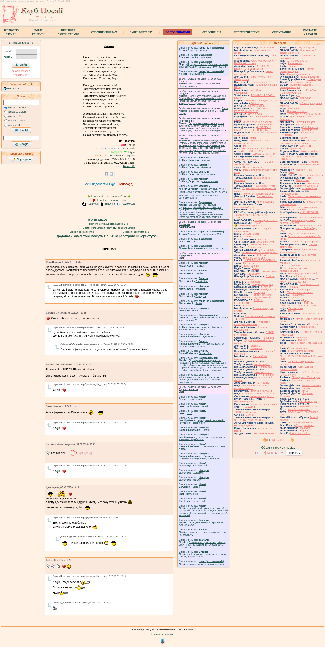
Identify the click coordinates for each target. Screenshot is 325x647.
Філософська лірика (122, 155)
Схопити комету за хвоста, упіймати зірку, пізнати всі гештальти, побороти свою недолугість (202, 544)
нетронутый (199, 501)
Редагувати (93, 204)
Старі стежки (255, 281)
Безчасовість (205, 353)
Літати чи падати (297, 199)
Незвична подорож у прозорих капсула (296, 86)
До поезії (262, 239)
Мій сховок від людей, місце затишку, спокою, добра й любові (203, 555)
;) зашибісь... (204, 50)
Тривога (254, 209)
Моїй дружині (268, 289)
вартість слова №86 (311, 217)
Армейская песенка (299, 409)
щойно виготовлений (197, 406)
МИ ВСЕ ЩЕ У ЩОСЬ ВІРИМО (259, 148)
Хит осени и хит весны (300, 292)
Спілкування (281, 32)
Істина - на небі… (300, 433)
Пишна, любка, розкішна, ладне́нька (207, 564)
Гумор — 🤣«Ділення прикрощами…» (250, 224)
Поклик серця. (304, 289)
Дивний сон (265, 367)
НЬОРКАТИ (198, 310)
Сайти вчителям (141, 32)
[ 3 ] (279, 439)
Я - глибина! (299, 209)
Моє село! (294, 108)
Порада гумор (269, 271)
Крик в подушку (265, 201)
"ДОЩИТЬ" (263, 383)
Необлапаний (200, 465)
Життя (255, 268)
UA (37, 16)
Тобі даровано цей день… (253, 157)
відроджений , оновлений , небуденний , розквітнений (202, 421)
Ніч (250, 313)
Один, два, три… (304, 425)
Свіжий (196, 487)
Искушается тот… (297, 111)
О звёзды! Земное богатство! (258, 393)
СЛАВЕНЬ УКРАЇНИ (264, 153)
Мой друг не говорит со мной (298, 256)
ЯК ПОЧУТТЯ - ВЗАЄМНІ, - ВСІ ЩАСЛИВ (254, 67)
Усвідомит (198, 480)
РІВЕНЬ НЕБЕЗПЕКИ (248, 301)
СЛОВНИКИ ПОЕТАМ (104, 32)
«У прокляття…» (309, 284)
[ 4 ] (283, 439)
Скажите (255, 345)
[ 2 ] (274, 439)
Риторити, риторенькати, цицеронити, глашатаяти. (199, 457)
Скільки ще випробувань (263, 404)
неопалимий (192, 494)
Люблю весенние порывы (257, 122)
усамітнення (205, 57)
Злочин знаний (304, 124)
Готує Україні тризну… (302, 82)
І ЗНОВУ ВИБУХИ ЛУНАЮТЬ (253, 418)
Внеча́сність (202, 281)
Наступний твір (118, 196)
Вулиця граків (307, 47)
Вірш (131, 152)
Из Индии (301, 337)
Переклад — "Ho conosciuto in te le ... (299, 51)
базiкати (206, 167)
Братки (306, 388)
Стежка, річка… (308, 326)
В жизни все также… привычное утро (295, 269)
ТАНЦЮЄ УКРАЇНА (245, 412)
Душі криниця (266, 375)
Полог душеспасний (309, 225)
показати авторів (126, 228)
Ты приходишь (258, 82)
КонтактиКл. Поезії (310, 32)
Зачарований (264, 124)
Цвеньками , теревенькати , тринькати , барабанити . (202, 438)
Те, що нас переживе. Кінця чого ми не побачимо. (202, 345)
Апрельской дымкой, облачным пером (297, 221)
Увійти (21, 65)
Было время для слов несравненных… (250, 387)
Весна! (292, 311)
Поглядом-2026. (289, 193)
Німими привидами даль (297, 70)
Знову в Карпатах (305, 122)
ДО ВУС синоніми (178, 32)
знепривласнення (214, 248)
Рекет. (196, 241)
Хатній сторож (262, 364)
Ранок (246, 145)
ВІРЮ (303, 137)
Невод (294, 297)
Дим (293, 329)
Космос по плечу (311, 385)
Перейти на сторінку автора (111, 200)
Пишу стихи (302, 180)
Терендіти (201, 296)
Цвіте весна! (295, 63)
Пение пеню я (304, 169)
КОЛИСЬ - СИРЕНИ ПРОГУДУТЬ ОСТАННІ (298, 304)
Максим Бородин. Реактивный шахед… (298, 141)
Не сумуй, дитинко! (245, 425)
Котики (253, 137)
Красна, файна (196, 74)
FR (44, 16)
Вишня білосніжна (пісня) (253, 400)
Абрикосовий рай (244, 207)
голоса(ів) (125, 184)
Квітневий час (309, 188)
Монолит (305, 428)
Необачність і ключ (264, 433)
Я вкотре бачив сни (254, 257)
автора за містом (17, 112)
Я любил (266, 287)
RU (50, 16)
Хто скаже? (253, 273)
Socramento (297, 295)
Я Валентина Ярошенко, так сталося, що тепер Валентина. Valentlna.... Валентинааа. (201, 379)
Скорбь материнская (301, 422)
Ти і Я (310, 177)
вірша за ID (14, 125)
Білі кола (248, 305)
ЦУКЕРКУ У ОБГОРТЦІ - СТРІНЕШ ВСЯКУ (252, 128)
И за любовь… (268, 47)
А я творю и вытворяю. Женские (252, 323)
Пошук (22, 130)
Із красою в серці (263, 372)
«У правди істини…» (265, 220)
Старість (314, 161)
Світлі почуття (310, 127)
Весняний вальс (308, 406)
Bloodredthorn (13, 88)
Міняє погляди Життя (311, 175)
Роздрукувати (128, 204)
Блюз (305, 390)
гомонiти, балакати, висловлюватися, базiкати (200, 328)
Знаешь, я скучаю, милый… (257, 297)
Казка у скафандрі (311, 151)
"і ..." (189, 413)
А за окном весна (297, 60)
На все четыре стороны (304, 241)
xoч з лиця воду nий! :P (209, 234)
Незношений (195, 399)
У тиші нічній (254, 247)
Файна (199, 303)
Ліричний (129, 148)
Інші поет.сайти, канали (68, 32)
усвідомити (198, 473)
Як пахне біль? (259, 244)
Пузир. (206, 430)
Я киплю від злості (298, 348)
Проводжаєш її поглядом (306, 377)
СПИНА (261, 255)
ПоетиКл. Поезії (39, 32)
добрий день (314, 79)
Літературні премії (246, 32)
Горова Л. (129, 166)
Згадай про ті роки (262, 284)
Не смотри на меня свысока (258, 193)
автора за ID (14, 116)
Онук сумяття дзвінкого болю (296, 368)
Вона (291, 172)
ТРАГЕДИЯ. (248, 406)
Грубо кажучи (297, 148)
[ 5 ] (288, 439)
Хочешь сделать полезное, (302, 207)
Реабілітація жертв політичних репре (253, 141)
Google (21, 144)
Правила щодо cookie (162, 634)
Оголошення (211, 32)
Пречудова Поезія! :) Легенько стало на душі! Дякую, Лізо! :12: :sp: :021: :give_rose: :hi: (203, 65)
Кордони (313, 324)
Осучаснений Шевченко (301, 233)
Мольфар (248, 263)
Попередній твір (99, 196)
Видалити (110, 204)
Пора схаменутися (264, 185)
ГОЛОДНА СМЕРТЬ (265, 295)
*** (298, 95)
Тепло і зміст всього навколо (304, 196)
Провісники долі (308, 401)
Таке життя (313, 183)
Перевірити (21, 160)
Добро (305, 300)
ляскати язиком (210, 181)
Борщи (304, 430)
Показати (294, 452)
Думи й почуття (265, 241)
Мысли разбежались (298, 74)
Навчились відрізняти (262, 396)
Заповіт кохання (310, 76)
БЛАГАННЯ (306, 145)
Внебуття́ (200, 273)
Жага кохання (251, 265)
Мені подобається (97, 184)
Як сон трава (295, 308)
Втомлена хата (251, 233)
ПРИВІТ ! (301, 340)
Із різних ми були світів (305, 185)
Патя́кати (200, 266)
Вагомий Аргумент (261, 391)
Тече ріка (293, 287)
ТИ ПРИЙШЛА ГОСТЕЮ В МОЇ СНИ (250, 110)
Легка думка (255, 114)
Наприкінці (268, 337)
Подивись (248, 236)
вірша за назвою (16, 120)
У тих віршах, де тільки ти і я (304, 114)
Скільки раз (256, 103)
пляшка (206, 160)
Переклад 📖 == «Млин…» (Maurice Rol (299, 280)
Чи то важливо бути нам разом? (260, 252)
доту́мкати (201, 289)
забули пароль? (21, 71)
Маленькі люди (256, 106)
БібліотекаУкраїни (11, 32)
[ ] (269, 439)
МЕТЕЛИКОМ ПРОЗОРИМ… (261, 260)
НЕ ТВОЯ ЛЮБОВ (252, 151)
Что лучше (256, 348)
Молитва (294, 66)
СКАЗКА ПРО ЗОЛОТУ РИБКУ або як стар (255, 62)
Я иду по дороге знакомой (302, 273)
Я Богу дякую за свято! (301, 350)
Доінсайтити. (209, 336)
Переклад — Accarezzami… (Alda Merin (297, 99)
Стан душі (259, 292)
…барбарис (294, 265)
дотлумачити (208, 174)
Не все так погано (253, 167)
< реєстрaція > (21, 75)
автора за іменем (17, 107)
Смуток (250, 414)
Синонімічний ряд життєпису (261, 100)
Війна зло (300, 276)
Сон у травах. (266, 249)
